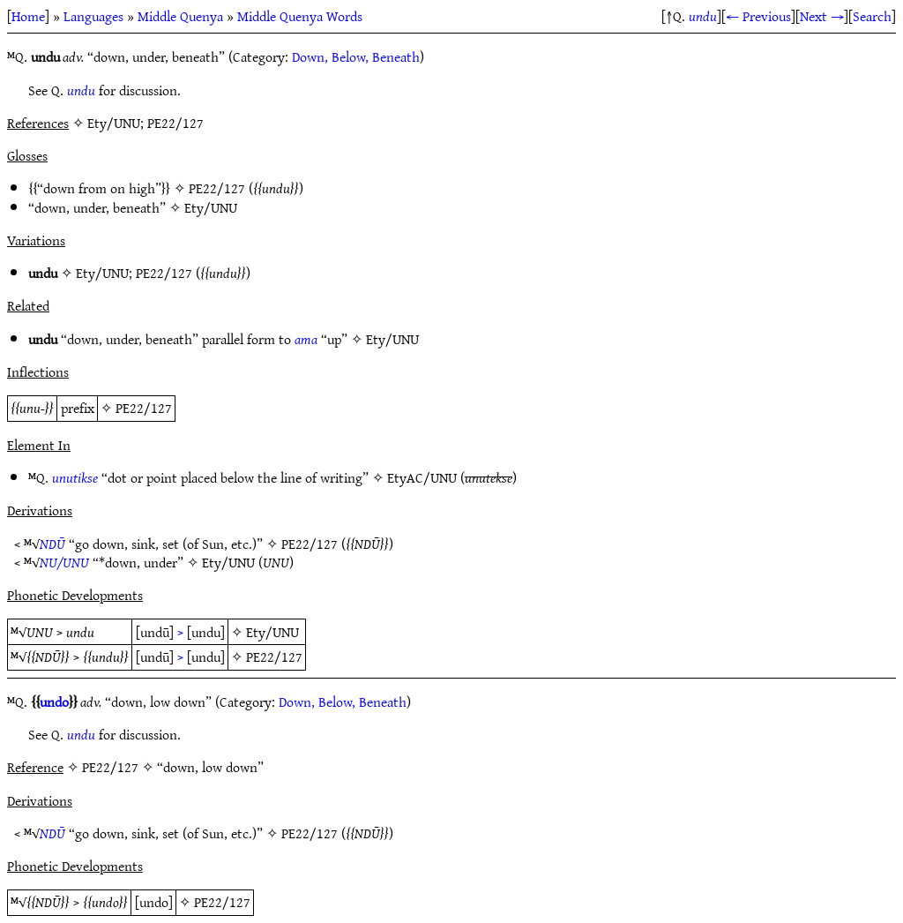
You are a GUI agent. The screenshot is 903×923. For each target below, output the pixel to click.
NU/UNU (64, 562)
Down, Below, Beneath (356, 56)
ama (306, 338)
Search (872, 16)
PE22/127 (217, 188)
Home (28, 16)
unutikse (75, 477)
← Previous (758, 16)
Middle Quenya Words (299, 16)
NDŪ (52, 543)
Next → (822, 16)
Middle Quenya (180, 16)
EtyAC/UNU (422, 477)
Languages (93, 16)
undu (703, 16)
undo (54, 701)
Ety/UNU (210, 207)
